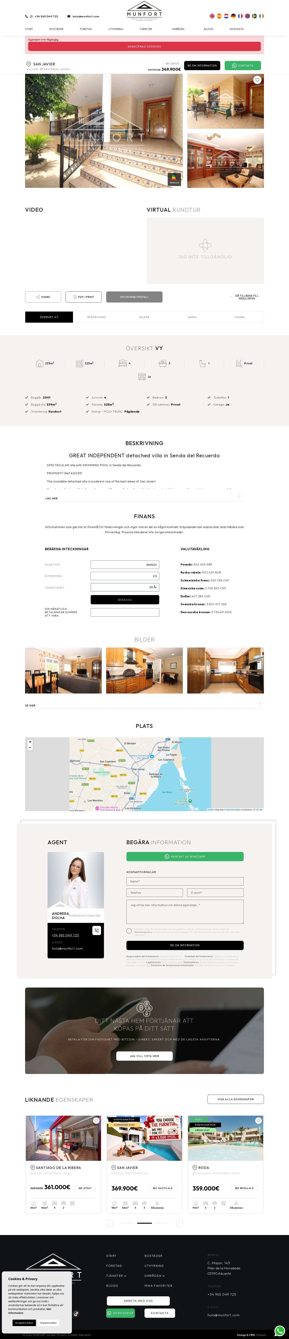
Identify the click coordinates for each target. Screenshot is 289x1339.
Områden (178, 29)
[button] (144, 703)
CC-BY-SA (257, 810)
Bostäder (56, 29)
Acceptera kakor (24, 1322)
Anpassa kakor (48, 1322)
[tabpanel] (63, 1164)
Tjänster (146, 29)
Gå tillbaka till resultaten (245, 297)
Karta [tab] (192, 317)
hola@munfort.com (86, 16)
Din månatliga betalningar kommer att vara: (61, 612)
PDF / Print (83, 297)
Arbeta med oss (143, 1301)
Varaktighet (55, 587)
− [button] (30, 748)
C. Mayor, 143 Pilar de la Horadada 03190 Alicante (224, 1268)
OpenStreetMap (233, 810)
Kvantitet (53, 564)
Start (29, 29)
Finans (240, 317)
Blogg (208, 29)
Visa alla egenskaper (235, 1099)
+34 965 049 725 (46, 16)
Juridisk (51, 1335)
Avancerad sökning (144, 46)
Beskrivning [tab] (96, 317)
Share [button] (43, 297)
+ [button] (30, 742)
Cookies (72, 1335)
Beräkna (125, 600)
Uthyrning (116, 29)
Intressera (53, 576)
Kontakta (237, 29)
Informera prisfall (134, 297)
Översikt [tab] (49, 317)
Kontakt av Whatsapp (185, 856)
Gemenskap (122, 1313)
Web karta (85, 1335)
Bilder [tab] (144, 317)
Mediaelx (261, 1335)
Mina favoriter (158, 1285)
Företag (86, 29)
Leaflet (211, 810)
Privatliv (62, 1335)
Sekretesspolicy (143, 931)
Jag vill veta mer (144, 1056)
